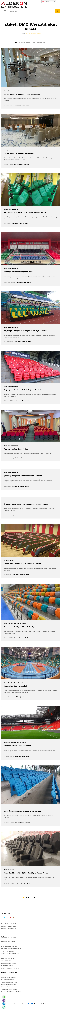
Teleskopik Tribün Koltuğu (9, 989)
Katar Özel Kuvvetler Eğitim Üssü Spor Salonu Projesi (26, 873)
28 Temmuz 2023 (9, 341)
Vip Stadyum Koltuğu (7, 979)
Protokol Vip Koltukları (8, 984)
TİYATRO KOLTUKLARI (7, 951)
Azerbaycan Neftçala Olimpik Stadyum (20, 627)
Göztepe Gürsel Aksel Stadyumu (17, 746)
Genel (34, 42)
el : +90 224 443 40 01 (9, 923)
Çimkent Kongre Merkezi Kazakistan (19, 153)
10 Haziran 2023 (8, 400)
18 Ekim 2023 (8, 164)
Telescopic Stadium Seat (9, 982)
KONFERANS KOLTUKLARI (9, 946)
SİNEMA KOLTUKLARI (7, 965)
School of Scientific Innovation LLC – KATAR (22, 564)
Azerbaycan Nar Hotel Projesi (16, 449)
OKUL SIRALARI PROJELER (9, 963)
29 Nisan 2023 (8, 458)
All (16, 42)
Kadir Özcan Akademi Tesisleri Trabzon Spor (22, 811)
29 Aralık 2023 (8, 105)
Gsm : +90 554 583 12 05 (8, 926)
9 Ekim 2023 (7, 223)
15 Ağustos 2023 (9, 282)
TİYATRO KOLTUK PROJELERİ (10, 953)
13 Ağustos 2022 (9, 883)
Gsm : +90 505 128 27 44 (8, 928)
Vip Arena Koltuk (6, 987)
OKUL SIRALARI (6, 961)
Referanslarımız (24, 42)
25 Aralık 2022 (8, 756)
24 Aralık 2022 (8, 822)
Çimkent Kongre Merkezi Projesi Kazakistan (22, 94)
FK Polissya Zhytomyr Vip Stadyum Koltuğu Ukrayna (25, 212)
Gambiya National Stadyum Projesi (18, 272)
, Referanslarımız (12, 91)
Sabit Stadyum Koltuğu (8, 977)
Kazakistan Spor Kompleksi (15, 686)
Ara (57, 11)
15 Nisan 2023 (8, 486)
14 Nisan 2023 (8, 515)
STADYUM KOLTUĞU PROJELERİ (10, 944)
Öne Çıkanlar (41, 42)
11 (34, 897)
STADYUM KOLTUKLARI (8, 941)
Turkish (45, 1)
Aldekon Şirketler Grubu (22, 105)
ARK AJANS (30, 1003)
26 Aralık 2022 (8, 697)
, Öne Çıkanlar (11, 623)
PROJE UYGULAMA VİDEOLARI (10, 968)
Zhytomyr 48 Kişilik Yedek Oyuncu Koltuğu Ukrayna (25, 331)
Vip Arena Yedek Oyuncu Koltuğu (11, 991)
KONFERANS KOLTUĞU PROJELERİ (11, 948)
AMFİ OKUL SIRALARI (7, 956)
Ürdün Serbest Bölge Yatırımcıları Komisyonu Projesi (26, 504)
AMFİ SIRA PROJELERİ (8, 958)
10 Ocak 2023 (8, 637)
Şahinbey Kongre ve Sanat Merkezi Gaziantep (23, 476)
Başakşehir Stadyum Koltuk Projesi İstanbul (22, 390)
